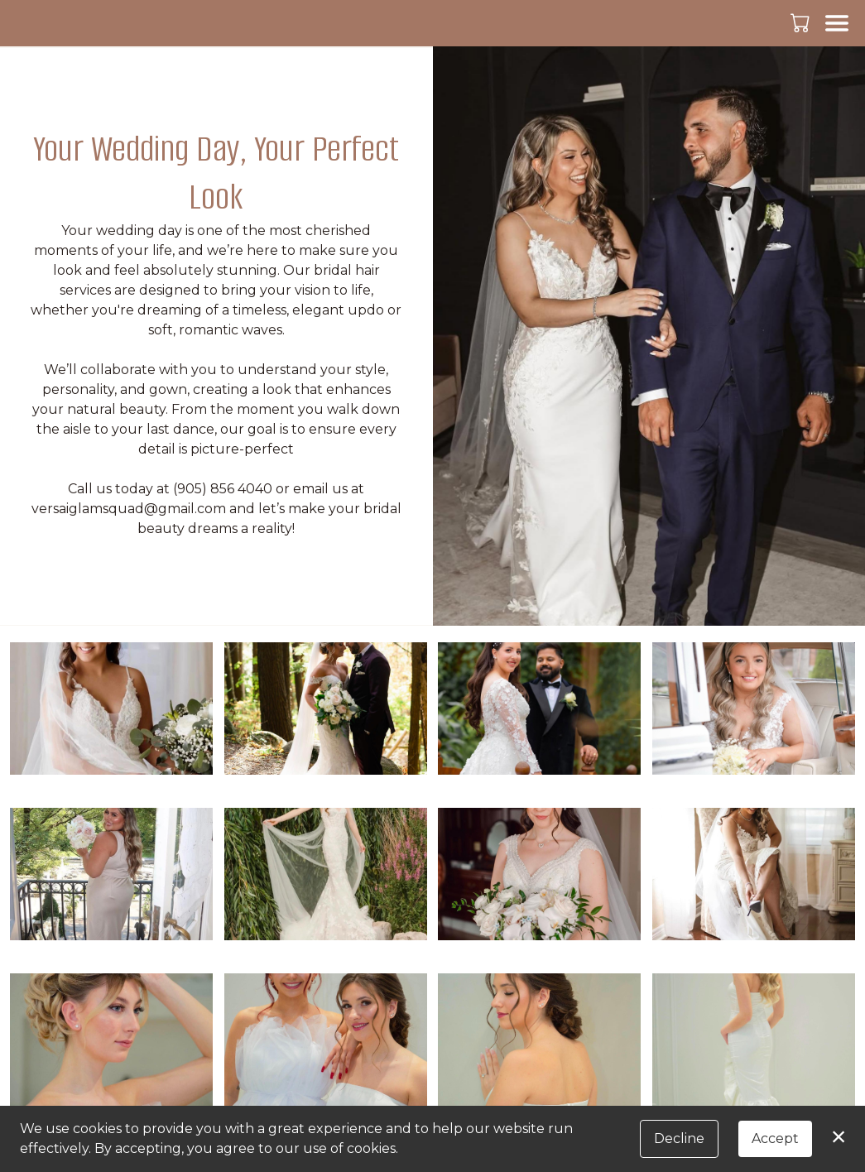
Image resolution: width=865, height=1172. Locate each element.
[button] (801, 22)
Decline (679, 1138)
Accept (775, 1138)
